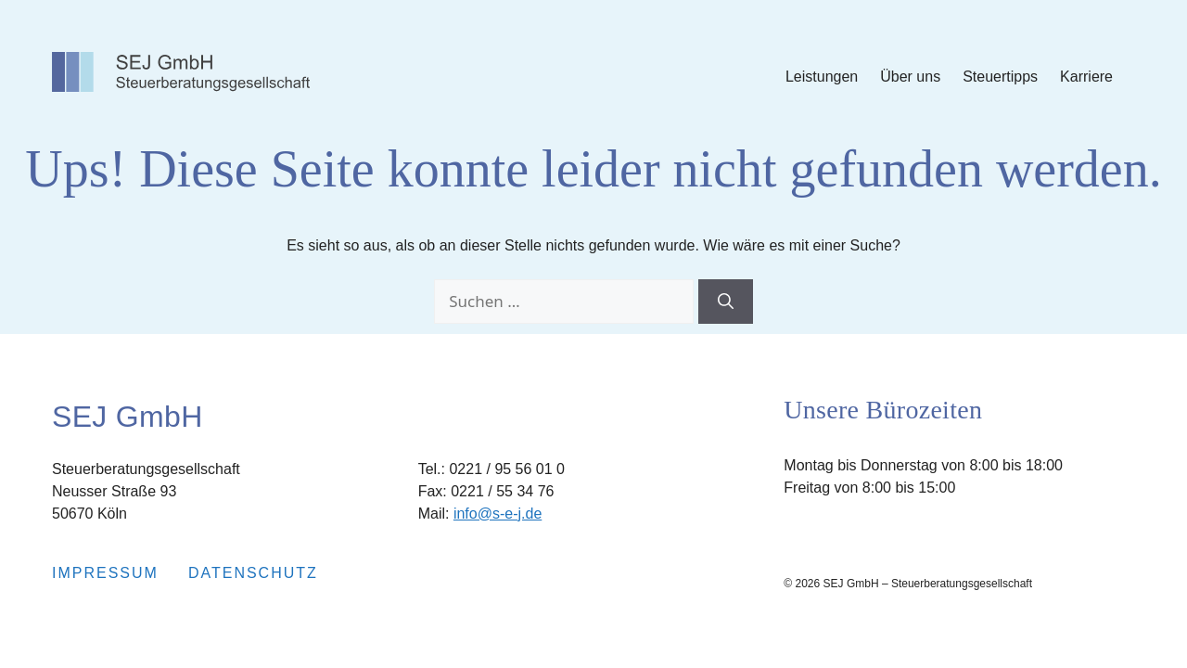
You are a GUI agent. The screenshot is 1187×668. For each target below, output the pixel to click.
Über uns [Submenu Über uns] (910, 76)
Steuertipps (1000, 76)
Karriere (1086, 76)
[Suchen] (725, 301)
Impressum (105, 573)
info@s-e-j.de (497, 513)
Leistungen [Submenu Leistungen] (821, 76)
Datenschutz (253, 573)
